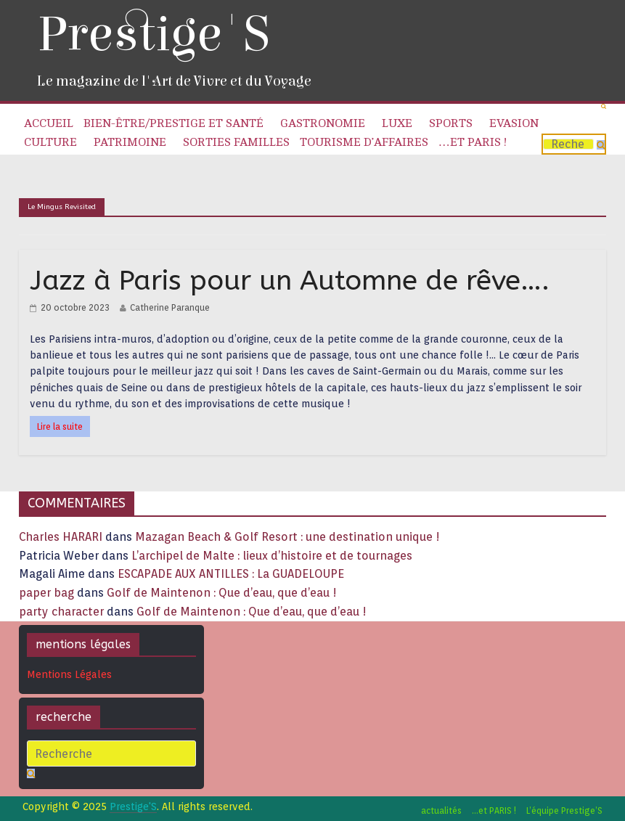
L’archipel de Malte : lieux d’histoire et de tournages (273, 556)
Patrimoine (130, 142)
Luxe (397, 123)
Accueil (48, 123)
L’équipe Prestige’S (564, 810)
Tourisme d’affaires (364, 142)
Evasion (514, 123)
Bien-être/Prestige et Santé (173, 123)
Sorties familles (236, 142)
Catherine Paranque (170, 307)
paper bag (46, 593)
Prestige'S (153, 34)
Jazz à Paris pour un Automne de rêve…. (290, 280)
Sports (451, 123)
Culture (50, 142)
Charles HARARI (60, 537)
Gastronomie (322, 123)
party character (61, 611)
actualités (441, 810)
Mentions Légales (69, 674)
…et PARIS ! (472, 142)
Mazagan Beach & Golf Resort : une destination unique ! (287, 537)
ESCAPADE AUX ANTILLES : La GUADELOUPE (231, 574)
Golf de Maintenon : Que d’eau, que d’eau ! (222, 593)
